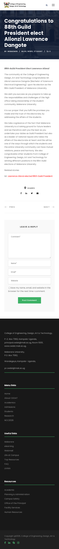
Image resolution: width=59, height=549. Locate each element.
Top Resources (11, 459)
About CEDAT (11, 398)
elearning (9, 446)
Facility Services (12, 507)
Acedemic (9, 490)
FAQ (6, 464)
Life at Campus (11, 455)
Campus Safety (12, 498)
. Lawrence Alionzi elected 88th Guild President (30, 176)
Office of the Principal (15, 503)
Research (9, 415)
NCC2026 (9, 420)
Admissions (9, 407)
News (30, 51)
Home (7, 393)
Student (38, 51)
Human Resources (13, 512)
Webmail (8, 450)
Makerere (9, 441)
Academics (9, 402)
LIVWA (7, 468)
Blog (24, 51)
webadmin (13, 51)
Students (8, 411)
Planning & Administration (17, 494)
